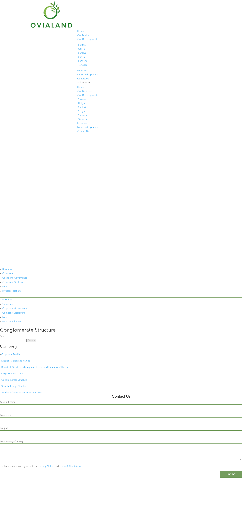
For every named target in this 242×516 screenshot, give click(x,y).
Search (3, 336)
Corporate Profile (10, 354)
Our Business (84, 35)
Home (80, 31)
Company (7, 273)
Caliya (81, 49)
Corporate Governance (14, 278)
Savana (82, 45)
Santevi (82, 53)
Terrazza (82, 65)
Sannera (82, 61)
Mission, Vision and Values (15, 361)
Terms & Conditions (70, 466)
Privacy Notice (46, 466)
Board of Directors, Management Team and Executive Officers (34, 367)
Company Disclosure (13, 282)
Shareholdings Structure (14, 386)
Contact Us (83, 79)
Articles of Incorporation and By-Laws (21, 392)
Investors (82, 71)
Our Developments (87, 39)
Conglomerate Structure (14, 380)
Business (7, 269)
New (4, 286)
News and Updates (87, 75)
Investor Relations (11, 291)
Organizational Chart (12, 373)
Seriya (81, 57)
